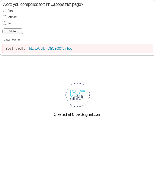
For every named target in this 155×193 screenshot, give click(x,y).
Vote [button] (12, 31)
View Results (11, 40)
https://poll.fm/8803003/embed (50, 48)
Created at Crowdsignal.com (77, 114)
